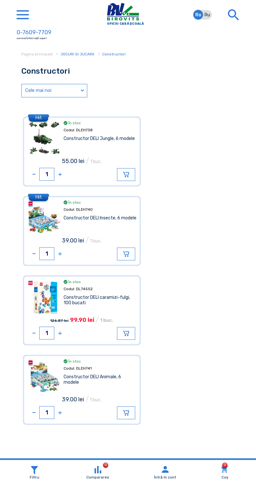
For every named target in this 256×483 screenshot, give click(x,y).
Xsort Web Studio (151, 454)
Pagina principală (37, 54)
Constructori (114, 54)
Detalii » (33, 428)
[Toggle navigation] (23, 14)
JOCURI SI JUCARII (77, 54)
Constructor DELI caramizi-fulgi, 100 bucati (92, 221)
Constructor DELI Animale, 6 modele (199, 221)
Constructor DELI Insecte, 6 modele (198, 141)
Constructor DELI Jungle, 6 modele (91, 141)
